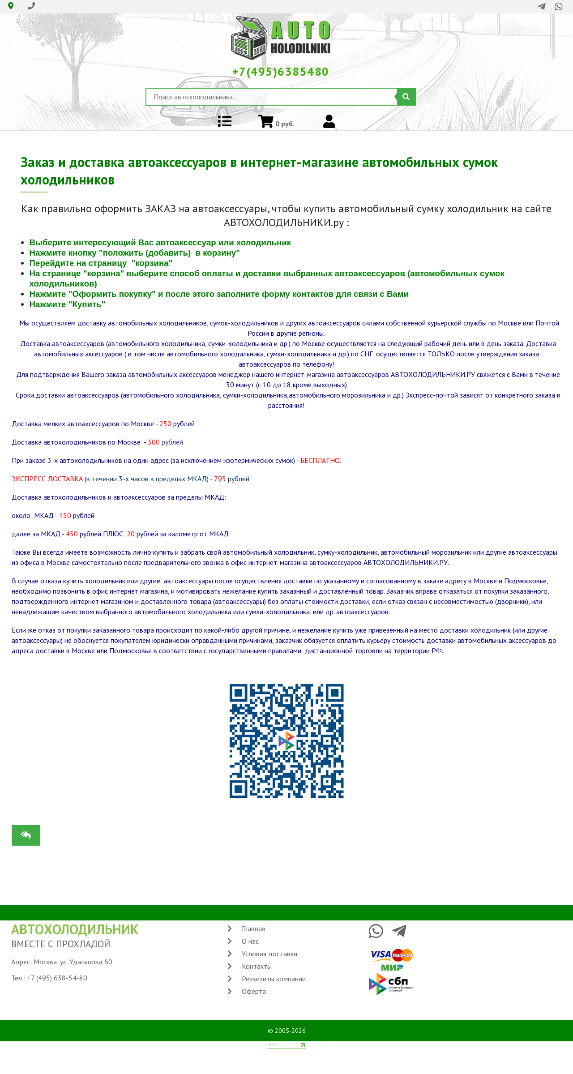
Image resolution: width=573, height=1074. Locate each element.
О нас (250, 941)
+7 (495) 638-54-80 (57, 977)
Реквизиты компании (274, 978)
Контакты (257, 966)
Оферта (254, 991)
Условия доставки (269, 953)
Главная (253, 928)
